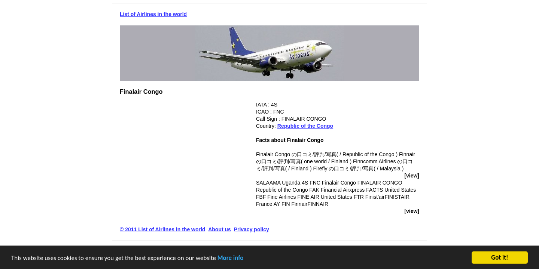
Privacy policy (251, 229)
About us (219, 229)
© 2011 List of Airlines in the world (162, 229)
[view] (411, 176)
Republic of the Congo (305, 126)
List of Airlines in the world (153, 14)
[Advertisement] (183, 153)
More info (230, 258)
